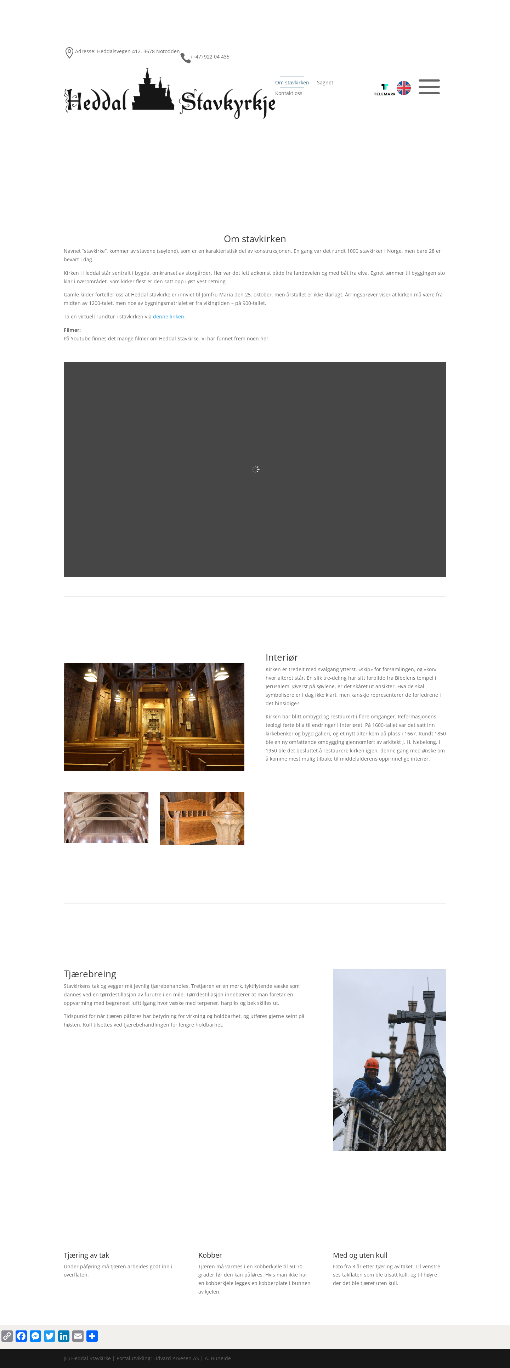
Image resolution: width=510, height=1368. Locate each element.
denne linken (168, 316)
